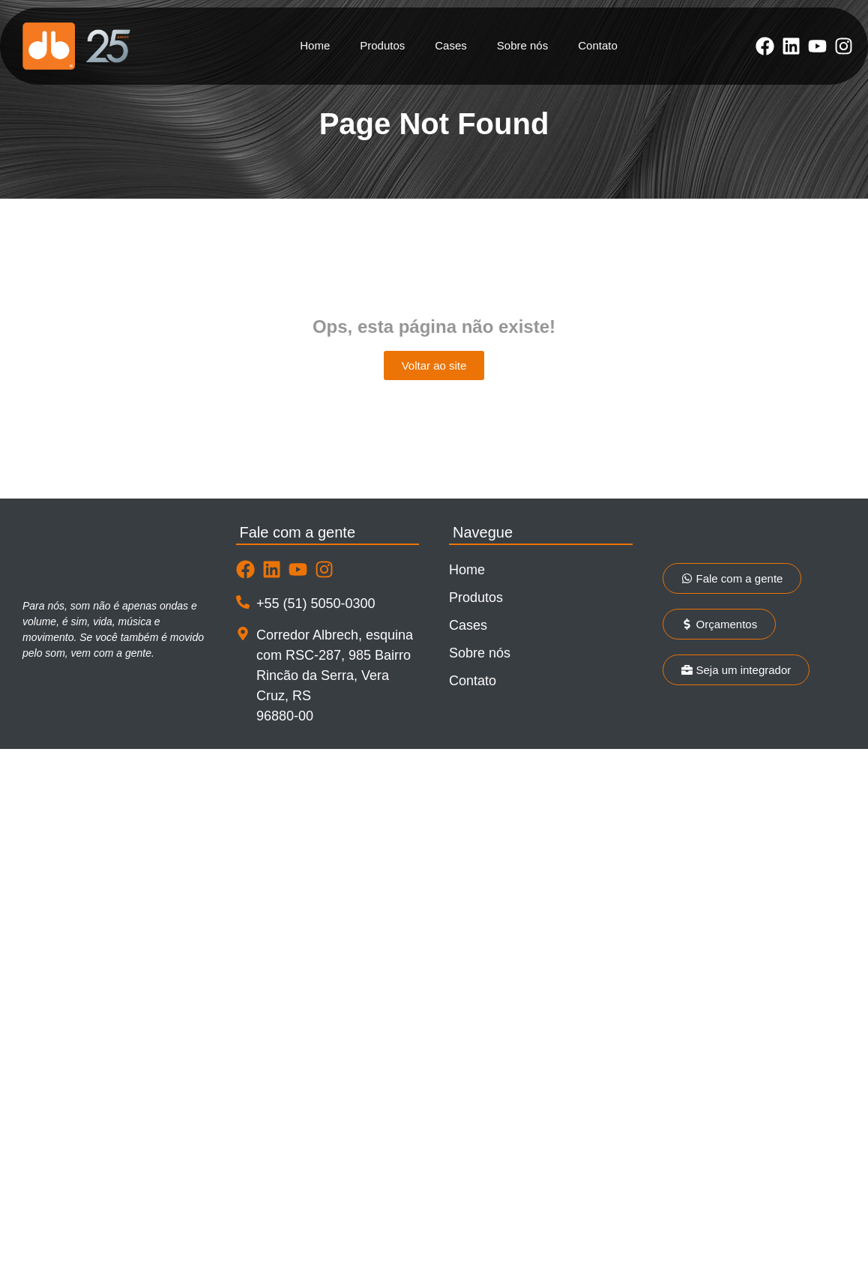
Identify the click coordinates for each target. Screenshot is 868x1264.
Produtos (382, 45)
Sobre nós (522, 45)
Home (315, 45)
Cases (451, 45)
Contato (598, 45)
